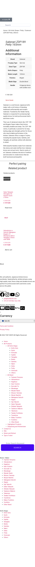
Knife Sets (14, 374)
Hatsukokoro (15, 405)
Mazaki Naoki (15, 416)
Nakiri (13, 389)
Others (13, 398)
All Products (8, 369)
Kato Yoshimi (15, 409)
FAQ (5, 456)
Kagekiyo (14, 407)
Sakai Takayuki (16, 430)
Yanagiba (14, 383)
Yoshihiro (14, 445)
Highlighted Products (14, 450)
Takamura (14, 436)
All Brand (10, 400)
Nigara (13, 425)
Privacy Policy (4, 355)
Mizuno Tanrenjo (16, 418)
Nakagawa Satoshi (17, 423)
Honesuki (14, 396)
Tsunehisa (14, 441)
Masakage (14, 414)
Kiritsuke (14, 378)
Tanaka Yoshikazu (17, 439)
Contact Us (7, 454)
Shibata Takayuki (16, 432)
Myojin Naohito (16, 421)
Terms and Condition (6, 351)
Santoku (13, 387)
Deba (13, 392)
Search (17, 473)
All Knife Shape (13, 30)
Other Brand (15, 448)
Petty (22, 30)
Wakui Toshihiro (16, 443)
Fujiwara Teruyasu (17, 403)
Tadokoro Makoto (17, 434)
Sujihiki (13, 380)
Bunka (13, 385)
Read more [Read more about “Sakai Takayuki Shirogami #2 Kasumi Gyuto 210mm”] (8, 233)
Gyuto (13, 376)
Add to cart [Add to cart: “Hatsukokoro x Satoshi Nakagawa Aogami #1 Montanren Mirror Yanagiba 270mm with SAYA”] (8, 275)
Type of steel (8, 461)
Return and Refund (10, 459)
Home (5, 30)
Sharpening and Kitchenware (16, 452)
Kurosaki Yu (15, 412)
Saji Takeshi (15, 427)
